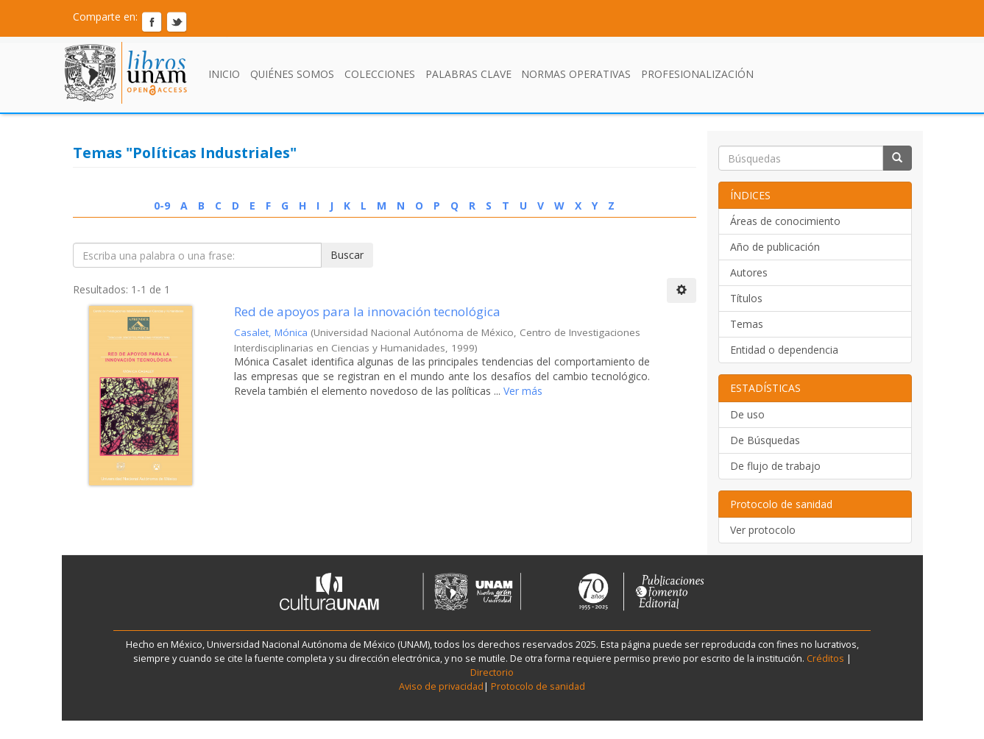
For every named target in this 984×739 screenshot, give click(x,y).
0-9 (162, 206)
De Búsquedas (765, 440)
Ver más (521, 391)
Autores (749, 272)
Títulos (746, 298)
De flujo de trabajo (775, 466)
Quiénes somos (292, 74)
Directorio (492, 672)
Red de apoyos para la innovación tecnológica (367, 311)
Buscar (347, 255)
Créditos (825, 658)
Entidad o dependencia (784, 350)
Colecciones (379, 74)
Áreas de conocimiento (785, 221)
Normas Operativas (576, 74)
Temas (746, 324)
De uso (747, 414)
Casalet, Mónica (271, 332)
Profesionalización (697, 74)
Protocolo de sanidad (538, 686)
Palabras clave (468, 74)
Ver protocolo (763, 530)
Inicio (224, 74)
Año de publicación (775, 247)
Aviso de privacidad (441, 686)
